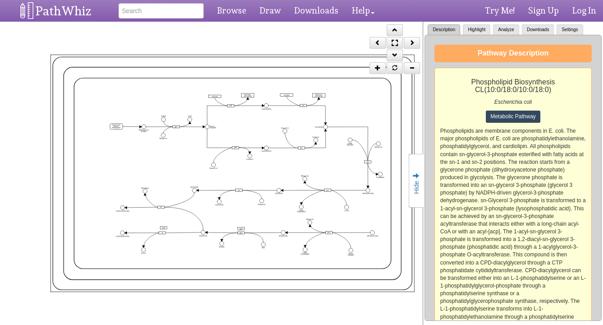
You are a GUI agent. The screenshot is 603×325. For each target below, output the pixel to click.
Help (363, 10)
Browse (231, 10)
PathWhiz (63, 11)
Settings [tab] (570, 29)
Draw (270, 10)
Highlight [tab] (476, 29)
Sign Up (543, 10)
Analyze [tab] (506, 29)
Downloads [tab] (538, 29)
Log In (584, 10)
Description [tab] (444, 29)
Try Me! (500, 10)
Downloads (316, 10)
